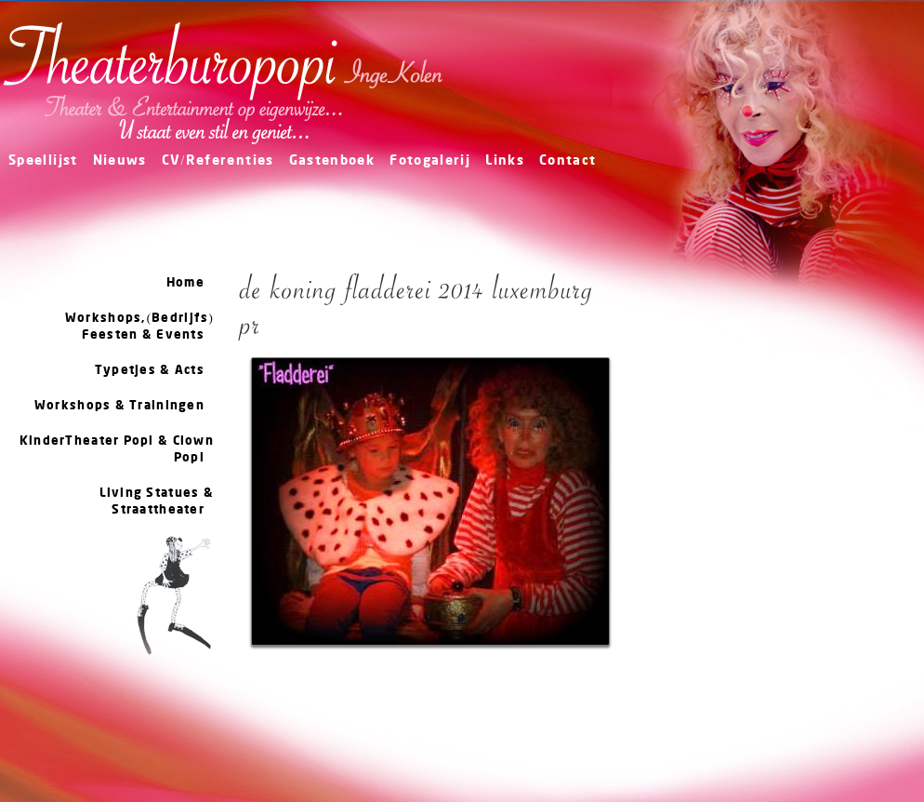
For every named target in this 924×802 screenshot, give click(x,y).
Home (185, 282)
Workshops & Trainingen (119, 405)
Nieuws (120, 161)
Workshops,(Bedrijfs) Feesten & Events (139, 327)
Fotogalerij (429, 161)
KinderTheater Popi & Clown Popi (117, 449)
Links (504, 161)
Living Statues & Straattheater (156, 501)
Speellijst (43, 161)
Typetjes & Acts (150, 370)
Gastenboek (332, 161)
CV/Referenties (218, 161)
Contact (568, 161)
